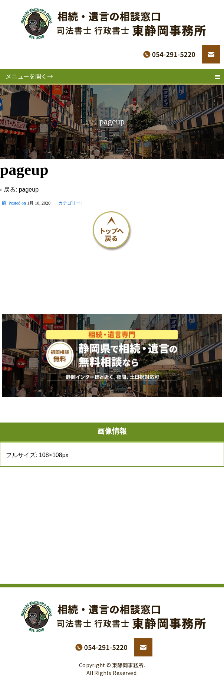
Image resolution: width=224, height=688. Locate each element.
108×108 (50, 455)
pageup (29, 189)
